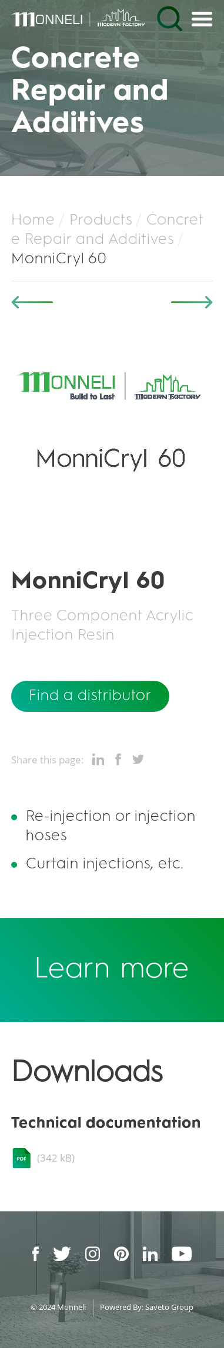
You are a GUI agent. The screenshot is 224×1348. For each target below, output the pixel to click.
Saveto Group (169, 1307)
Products (100, 220)
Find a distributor (90, 696)
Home (33, 220)
